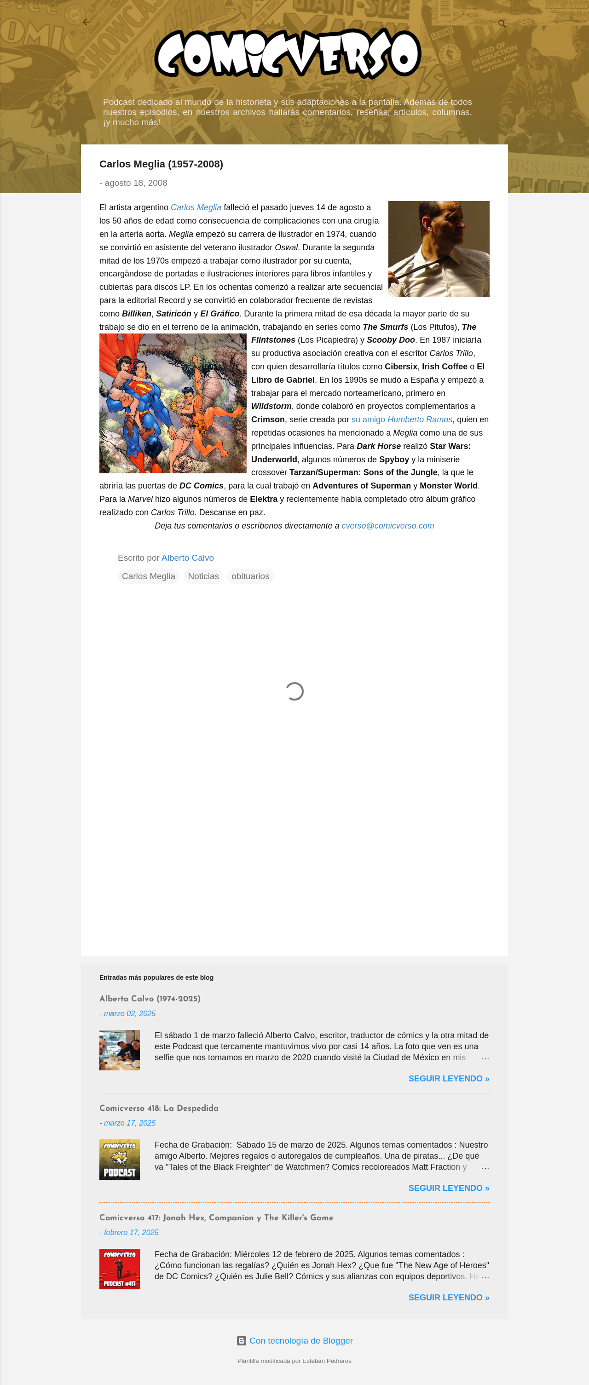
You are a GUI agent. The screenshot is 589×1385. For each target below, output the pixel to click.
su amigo (402, 419)
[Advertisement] (294, 870)
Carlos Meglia (148, 576)
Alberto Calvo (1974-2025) (150, 999)
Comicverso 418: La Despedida (159, 1108)
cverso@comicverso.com (387, 525)
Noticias (203, 576)
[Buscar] (502, 25)
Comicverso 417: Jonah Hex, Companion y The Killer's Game (216, 1218)
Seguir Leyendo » (449, 1078)
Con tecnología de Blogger (294, 1340)
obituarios (250, 576)
